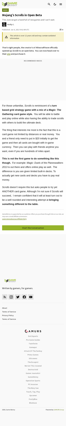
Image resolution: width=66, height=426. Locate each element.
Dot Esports (33, 336)
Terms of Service (9, 312)
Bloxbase (33, 403)
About (4, 308)
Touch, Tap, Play (33, 392)
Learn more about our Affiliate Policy (14, 219)
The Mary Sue (33, 388)
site (8, 54)
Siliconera (33, 358)
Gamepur (33, 347)
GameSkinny (33, 377)
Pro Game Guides (33, 340)
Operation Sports (33, 380)
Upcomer (33, 395)
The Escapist (33, 362)
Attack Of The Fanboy (33, 351)
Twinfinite (33, 343)
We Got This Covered (33, 366)
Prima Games (33, 355)
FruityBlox (33, 399)
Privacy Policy (8, 315)
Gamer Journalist (33, 373)
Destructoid (33, 369)
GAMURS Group (59, 410)
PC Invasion (33, 384)
